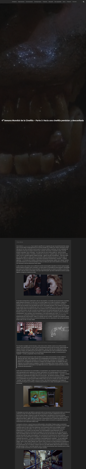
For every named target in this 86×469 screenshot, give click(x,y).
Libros (66, 1)
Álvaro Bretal (20, 242)
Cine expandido (60, 1)
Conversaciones (31, 1)
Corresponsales (40, 1)
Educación (53, 1)
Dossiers (77, 1)
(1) (21, 353)
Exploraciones (23, 1)
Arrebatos (16, 1)
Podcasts (71, 1)
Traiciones (47, 1)
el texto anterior (27, 246)
